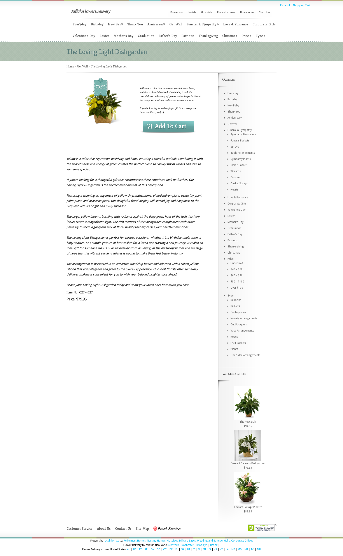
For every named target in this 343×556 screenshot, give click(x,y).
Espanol (285, 5)
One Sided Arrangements (245, 355)
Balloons (236, 300)
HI (188, 549)
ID (194, 549)
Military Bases (187, 540)
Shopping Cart (301, 5)
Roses (234, 336)
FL (176, 549)
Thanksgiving (208, 36)
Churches (264, 12)
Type (260, 36)
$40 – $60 (237, 269)
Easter (104, 36)
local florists (111, 540)
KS (215, 549)
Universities (247, 12)
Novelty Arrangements (244, 318)
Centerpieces (238, 312)
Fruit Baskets (238, 342)
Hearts (234, 189)
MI (252, 549)
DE (171, 549)
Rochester (188, 545)
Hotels (192, 12)
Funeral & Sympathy (203, 24)
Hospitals (206, 12)
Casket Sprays (239, 183)
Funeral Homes (226, 12)
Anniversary (156, 24)
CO (158, 549)
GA (182, 549)
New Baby (115, 24)
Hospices (172, 540)
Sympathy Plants (241, 159)
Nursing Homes (156, 540)
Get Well (175, 24)
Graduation (146, 36)
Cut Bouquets (239, 324)
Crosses (235, 177)
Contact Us (123, 528)
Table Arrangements (243, 152)
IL (199, 549)
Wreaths (236, 171)
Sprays (235, 146)
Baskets (235, 306)
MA (246, 549)
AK (134, 549)
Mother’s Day (123, 36)
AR (146, 549)
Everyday (79, 24)
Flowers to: (177, 12)
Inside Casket (239, 165)
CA (152, 549)
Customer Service (79, 528)
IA (210, 549)
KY (221, 549)
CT (165, 549)
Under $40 (237, 263)
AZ (140, 549)
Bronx (213, 545)
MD (240, 549)
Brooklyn (201, 545)
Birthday (97, 24)
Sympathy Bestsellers (243, 134)
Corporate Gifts (264, 24)
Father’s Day (168, 36)
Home (70, 66)
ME (233, 549)
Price (246, 36)
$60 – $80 (237, 275)
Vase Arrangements (242, 330)
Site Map (142, 528)
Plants (234, 349)
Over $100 (237, 287)
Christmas (229, 36)
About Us (104, 528)
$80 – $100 (237, 281)
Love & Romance (235, 24)
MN (259, 549)
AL (128, 549)
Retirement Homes (135, 540)
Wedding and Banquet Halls (213, 540)
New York (173, 545)
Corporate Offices (242, 540)
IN (204, 549)
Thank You (135, 24)
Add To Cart (170, 126)
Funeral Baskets (240, 140)
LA (227, 549)
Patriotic (187, 36)
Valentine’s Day (84, 36)
